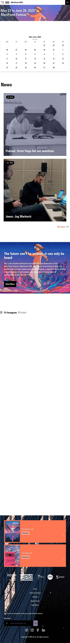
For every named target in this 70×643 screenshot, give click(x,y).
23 (44, 45)
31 (53, 50)
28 (25, 50)
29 (35, 50)
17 (16, 63)
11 (25, 59)
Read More (10, 284)
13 (44, 59)
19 (35, 63)
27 (16, 50)
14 (53, 59)
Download (25, 533)
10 (16, 59)
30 (44, 50)
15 (63, 59)
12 (35, 59)
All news (63, 227)
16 (7, 63)
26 (7, 50)
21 (53, 63)
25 (63, 45)
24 (53, 45)
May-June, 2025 (35, 37)
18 (25, 63)
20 (44, 63)
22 (63, 63)
